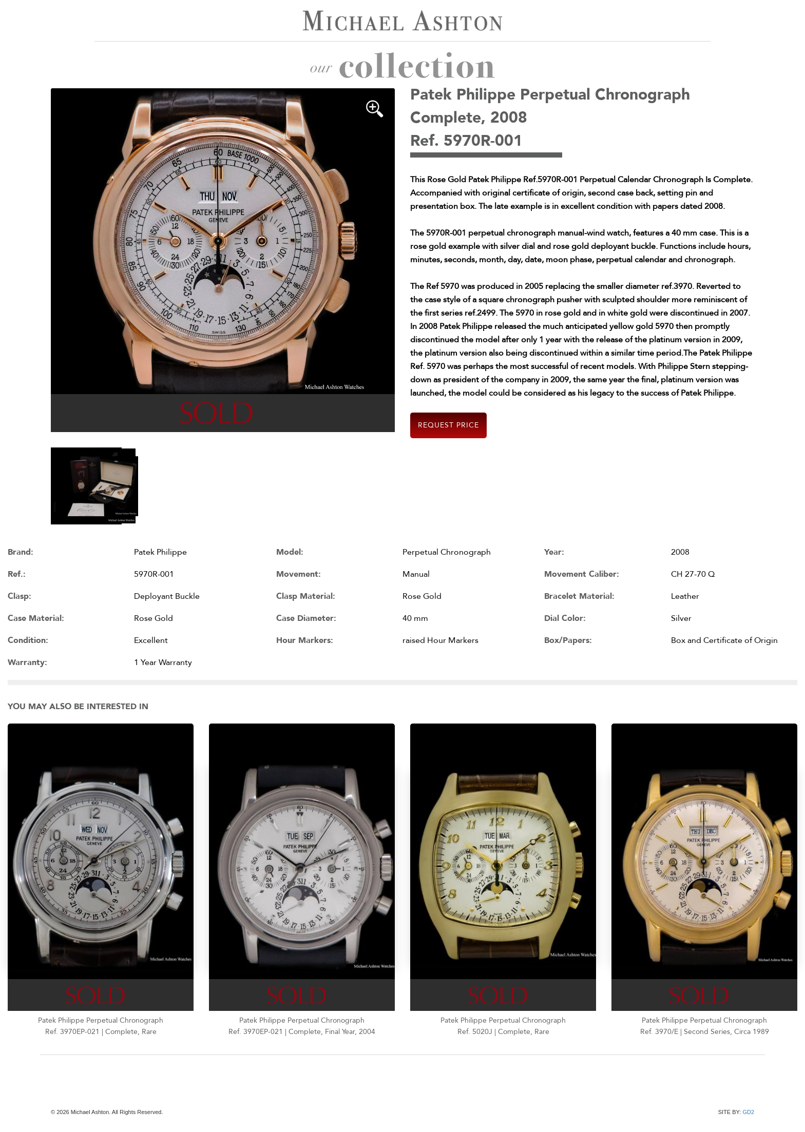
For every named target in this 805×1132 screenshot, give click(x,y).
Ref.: (17, 574)
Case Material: (36, 618)
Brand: (20, 552)
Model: (289, 552)
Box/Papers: (568, 640)
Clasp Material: (305, 596)
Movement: (298, 574)
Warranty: (27, 662)
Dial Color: (565, 618)
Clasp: (19, 596)
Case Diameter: (306, 618)
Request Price (448, 425)
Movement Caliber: (581, 574)
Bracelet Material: (579, 596)
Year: (554, 552)
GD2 (748, 1112)
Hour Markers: (304, 640)
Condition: (28, 640)
